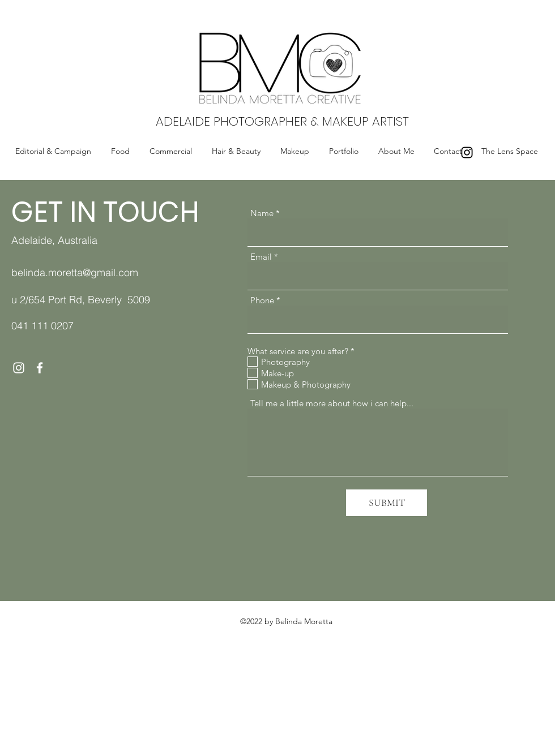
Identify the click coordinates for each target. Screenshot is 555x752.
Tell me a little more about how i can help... (331, 403)
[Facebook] (39, 367)
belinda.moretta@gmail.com (74, 272)
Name (262, 213)
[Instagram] (467, 152)
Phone (262, 300)
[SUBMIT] (386, 502)
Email (261, 256)
